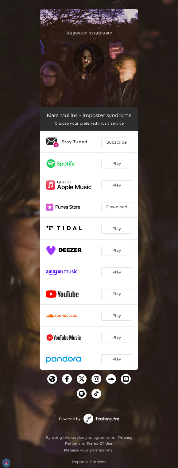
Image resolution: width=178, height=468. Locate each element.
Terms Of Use (99, 443)
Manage (71, 450)
